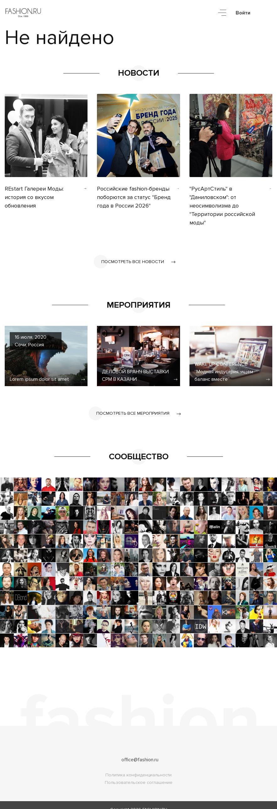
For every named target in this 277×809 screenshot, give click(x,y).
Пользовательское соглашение (139, 773)
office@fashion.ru (139, 751)
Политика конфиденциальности (138, 766)
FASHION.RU (154, 800)
